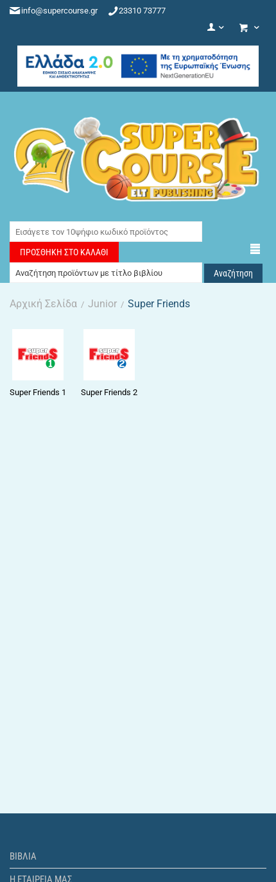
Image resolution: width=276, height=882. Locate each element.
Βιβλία (23, 856)
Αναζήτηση (233, 273)
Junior (102, 304)
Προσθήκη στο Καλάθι (64, 252)
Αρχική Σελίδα (43, 304)
